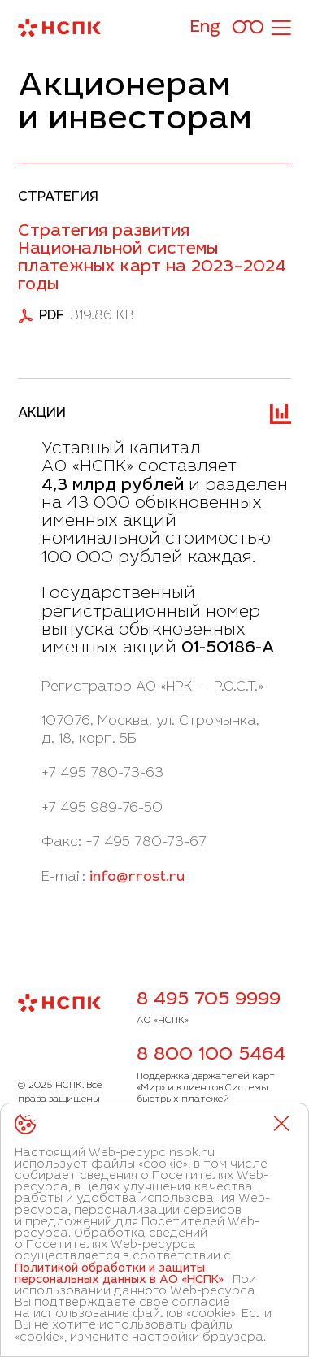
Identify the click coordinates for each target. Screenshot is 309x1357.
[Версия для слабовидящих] (248, 27)
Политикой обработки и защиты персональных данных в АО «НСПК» (119, 1275)
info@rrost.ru (137, 877)
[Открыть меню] (280, 27)
